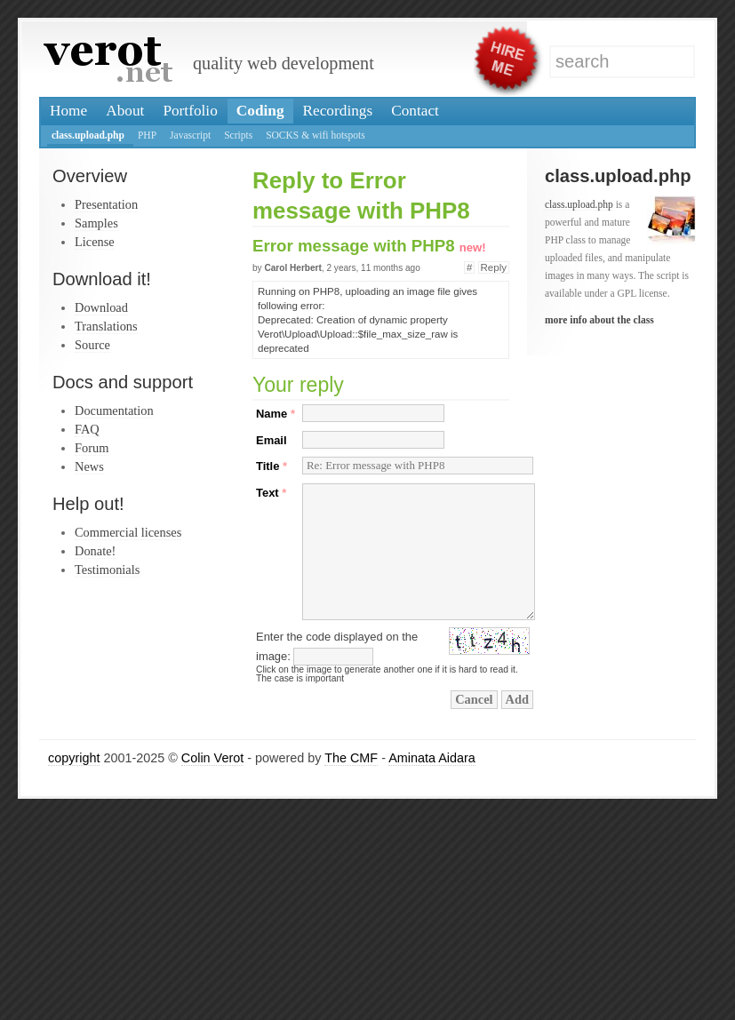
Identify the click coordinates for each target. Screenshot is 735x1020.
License (95, 242)
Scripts (238, 135)
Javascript (190, 135)
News (89, 466)
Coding (260, 110)
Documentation (114, 410)
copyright (74, 758)
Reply (494, 267)
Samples (96, 223)
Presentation (106, 204)
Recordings (338, 110)
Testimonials (107, 569)
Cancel (473, 699)
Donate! (95, 551)
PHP (147, 135)
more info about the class (599, 320)
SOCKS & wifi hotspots (315, 135)
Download (101, 307)
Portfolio (190, 110)
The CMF (351, 758)
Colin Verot (212, 758)
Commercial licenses (128, 532)
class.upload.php (88, 135)
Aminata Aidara (431, 758)
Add (517, 699)
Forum (91, 448)
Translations (106, 326)
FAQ (87, 429)
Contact (415, 110)
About (125, 110)
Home (68, 110)
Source (92, 345)
